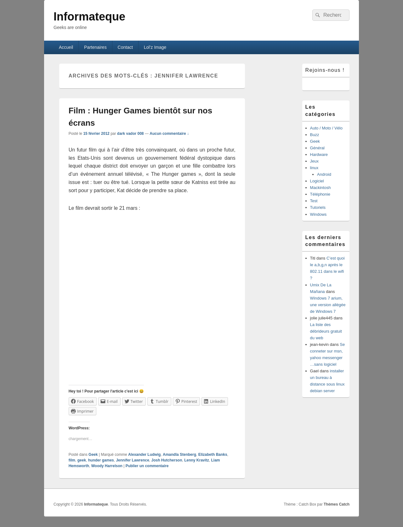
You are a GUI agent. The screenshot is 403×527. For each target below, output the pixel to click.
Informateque (89, 16)
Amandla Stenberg (179, 454)
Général (317, 148)
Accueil (66, 47)
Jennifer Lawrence (132, 460)
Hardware (319, 154)
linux (314, 167)
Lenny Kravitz (196, 460)
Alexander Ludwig (144, 454)
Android (324, 174)
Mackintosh (320, 187)
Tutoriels (318, 207)
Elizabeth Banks (212, 454)
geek (81, 460)
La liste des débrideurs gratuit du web (326, 331)
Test (314, 200)
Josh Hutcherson (166, 460)
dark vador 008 (130, 133)
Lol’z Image (155, 47)
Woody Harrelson (106, 466)
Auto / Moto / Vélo (326, 128)
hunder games (101, 460)
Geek (93, 454)
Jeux (314, 161)
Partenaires (95, 47)
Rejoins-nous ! (325, 70)
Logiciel (317, 181)
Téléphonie (320, 194)
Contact (125, 47)
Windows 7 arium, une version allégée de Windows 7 (328, 305)
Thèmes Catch (336, 504)
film (72, 460)
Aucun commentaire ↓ (169, 133)
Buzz (314, 134)
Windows (318, 214)
